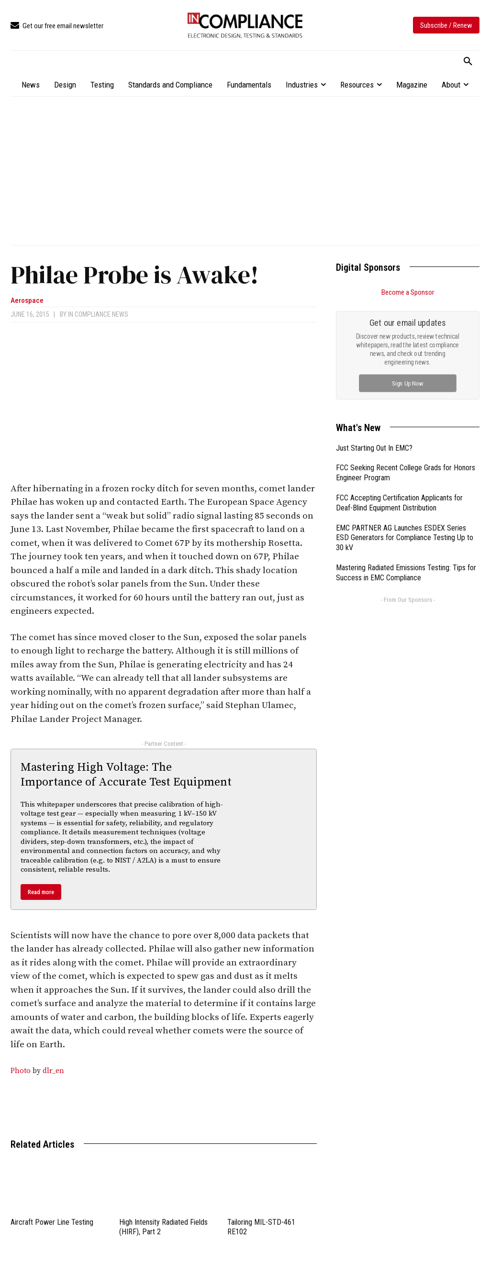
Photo (21, 1070)
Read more (41, 892)
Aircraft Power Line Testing (52, 1222)
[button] (468, 61)
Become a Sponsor (407, 292)
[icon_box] (57, 26)
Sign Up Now (408, 383)
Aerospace (27, 300)
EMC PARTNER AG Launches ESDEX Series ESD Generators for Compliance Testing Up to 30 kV (404, 538)
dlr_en (53, 1070)
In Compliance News (98, 314)
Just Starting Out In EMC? (374, 448)
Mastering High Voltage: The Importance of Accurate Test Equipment (126, 774)
